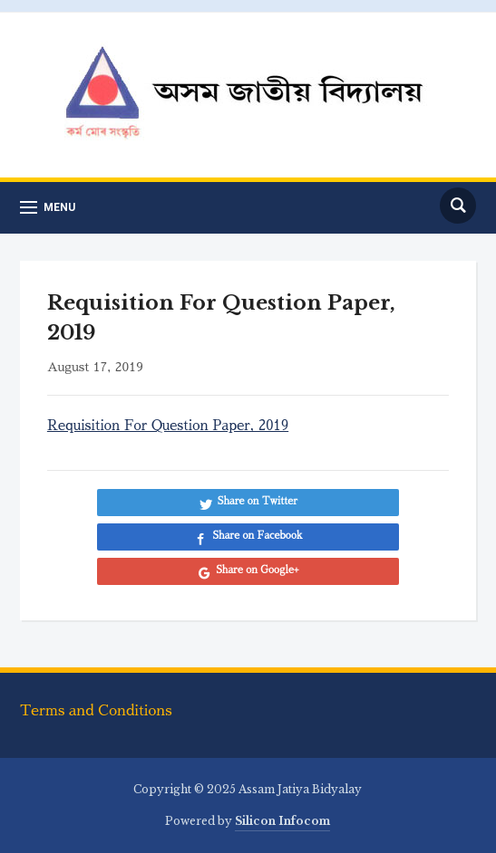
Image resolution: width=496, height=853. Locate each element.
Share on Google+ (257, 570)
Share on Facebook (257, 536)
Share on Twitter (257, 501)
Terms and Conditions (96, 711)
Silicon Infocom (282, 821)
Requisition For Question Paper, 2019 (167, 425)
